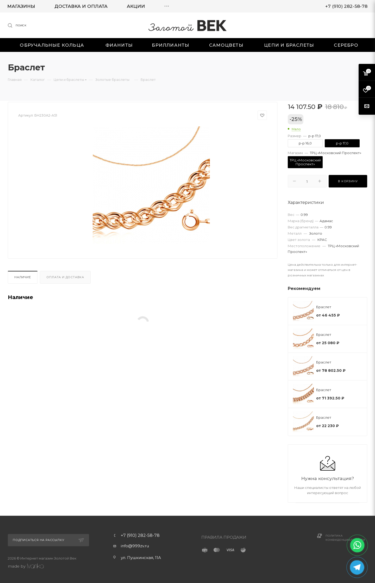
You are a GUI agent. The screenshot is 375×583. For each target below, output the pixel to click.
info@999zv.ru (135, 545)
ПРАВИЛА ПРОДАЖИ (223, 537)
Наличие (22, 277)
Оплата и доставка (65, 277)
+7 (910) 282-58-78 (140, 535)
